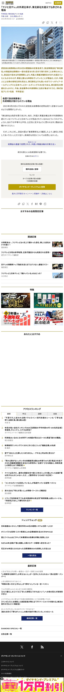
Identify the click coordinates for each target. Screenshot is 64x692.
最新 (9, 414)
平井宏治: (12, 14)
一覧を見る (32, 555)
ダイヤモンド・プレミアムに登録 (32, 187)
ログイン (48, 3)
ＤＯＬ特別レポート (16, 16)
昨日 (24, 414)
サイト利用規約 (6, 673)
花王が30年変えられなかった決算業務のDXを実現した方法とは (26, 549)
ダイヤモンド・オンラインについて (13, 656)
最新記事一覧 (32, 618)
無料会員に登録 (32, 169)
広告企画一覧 (6, 634)
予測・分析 (4, 16)
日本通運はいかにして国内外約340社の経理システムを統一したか (27, 526)
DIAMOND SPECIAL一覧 (11, 628)
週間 (40, 414)
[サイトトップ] (8, 3)
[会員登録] (58, 3)
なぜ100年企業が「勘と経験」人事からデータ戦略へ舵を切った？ (26, 543)
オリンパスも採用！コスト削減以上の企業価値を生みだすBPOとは (27, 532)
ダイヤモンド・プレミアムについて (12, 666)
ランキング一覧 (32, 510)
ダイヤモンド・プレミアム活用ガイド (12, 669)
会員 (55, 414)
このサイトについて (7, 662)
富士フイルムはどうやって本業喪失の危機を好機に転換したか (25, 537)
